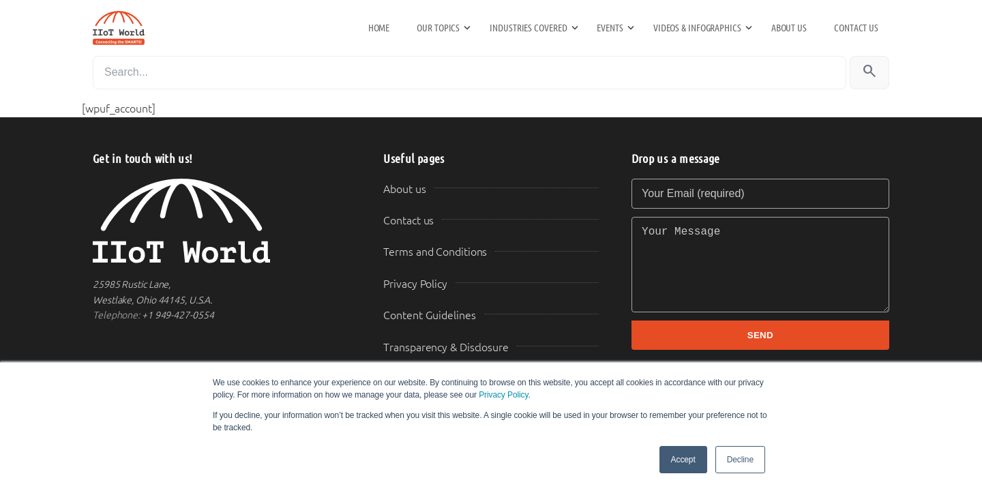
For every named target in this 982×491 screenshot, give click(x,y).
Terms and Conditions (435, 252)
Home (379, 28)
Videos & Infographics (697, 28)
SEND (760, 335)
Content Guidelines (429, 315)
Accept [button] (683, 459)
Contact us (856, 28)
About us (789, 28)
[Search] (469, 72)
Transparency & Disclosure (446, 347)
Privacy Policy (503, 395)
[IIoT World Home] (222, 221)
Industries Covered (528, 28)
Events (610, 28)
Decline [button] (740, 459)
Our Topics (438, 28)
